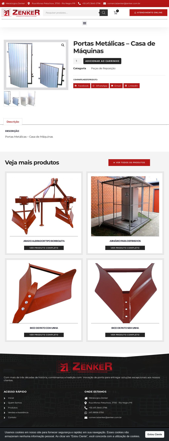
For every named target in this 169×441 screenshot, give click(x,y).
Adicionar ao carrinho (108, 61)
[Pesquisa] (104, 12)
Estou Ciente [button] (155, 434)
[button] (84, 23)
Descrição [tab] (13, 121)
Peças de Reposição (108, 68)
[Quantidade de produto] (82, 61)
